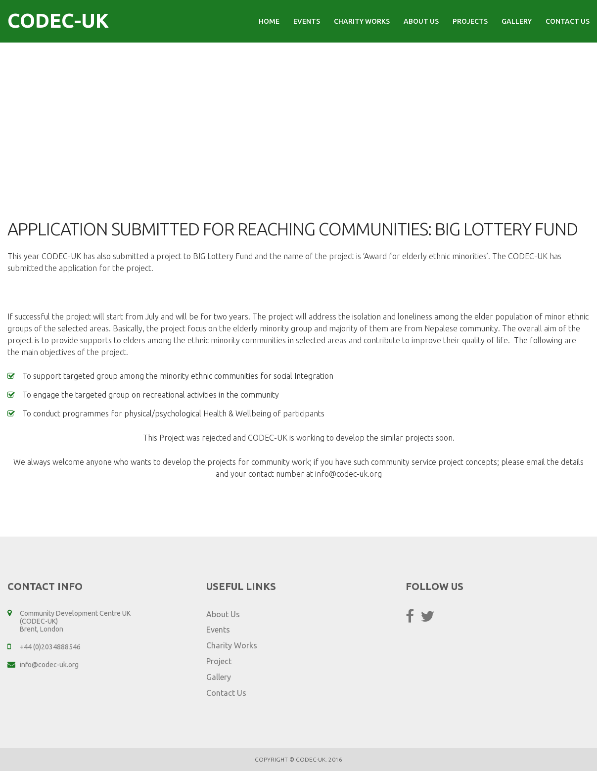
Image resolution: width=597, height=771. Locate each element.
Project (218, 661)
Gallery (517, 21)
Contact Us (568, 21)
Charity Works (362, 21)
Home (269, 21)
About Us (421, 21)
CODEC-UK (58, 20)
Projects (470, 21)
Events (306, 21)
